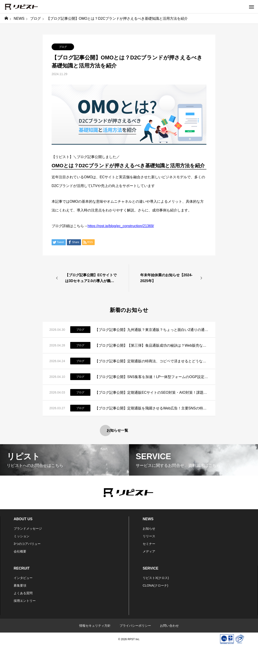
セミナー (149, 544)
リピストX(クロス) (156, 578)
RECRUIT (22, 568)
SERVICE (150, 568)
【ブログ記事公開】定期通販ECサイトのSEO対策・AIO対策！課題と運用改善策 (152, 392)
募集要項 (20, 585)
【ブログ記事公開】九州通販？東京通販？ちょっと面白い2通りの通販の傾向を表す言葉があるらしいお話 (152, 330)
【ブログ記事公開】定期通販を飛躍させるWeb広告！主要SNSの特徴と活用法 (152, 408)
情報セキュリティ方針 (95, 625)
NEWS (148, 519)
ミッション (21, 536)
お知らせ (149, 528)
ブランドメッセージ (28, 528)
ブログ (63, 46)
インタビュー (23, 578)
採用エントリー (25, 600)
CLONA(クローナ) (155, 585)
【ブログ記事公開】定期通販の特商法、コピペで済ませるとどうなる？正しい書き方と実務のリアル (152, 361)
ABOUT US (23, 519)
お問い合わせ (169, 625)
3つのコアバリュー (27, 544)
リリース (149, 536)
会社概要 (20, 551)
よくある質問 (23, 593)
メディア (149, 551)
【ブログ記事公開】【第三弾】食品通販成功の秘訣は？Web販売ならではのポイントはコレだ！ (152, 345)
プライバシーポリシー (135, 625)
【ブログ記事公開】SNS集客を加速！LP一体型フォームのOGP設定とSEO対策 (152, 377)
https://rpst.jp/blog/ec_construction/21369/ (120, 226)
